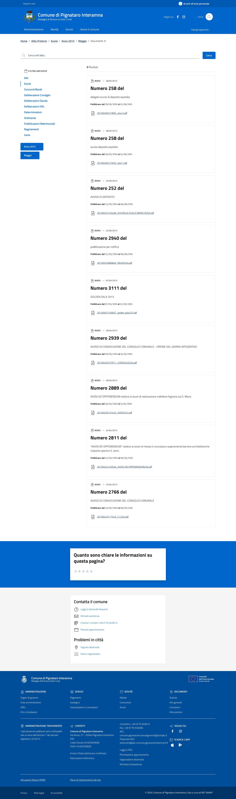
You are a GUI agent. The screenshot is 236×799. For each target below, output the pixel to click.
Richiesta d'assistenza (131, 764)
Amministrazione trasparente (41, 726)
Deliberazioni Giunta (35, 101)
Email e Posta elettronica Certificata (88, 753)
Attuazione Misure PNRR (32, 780)
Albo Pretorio (39, 41)
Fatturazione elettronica (82, 758)
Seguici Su (177, 726)
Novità (126, 691)
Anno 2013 (68, 41)
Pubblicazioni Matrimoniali (39, 124)
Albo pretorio (175, 712)
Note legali (39, 793)
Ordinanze (30, 118)
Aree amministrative (30, 702)
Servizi (76, 691)
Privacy (23, 793)
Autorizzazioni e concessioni (84, 707)
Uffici (22, 707)
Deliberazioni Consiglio (37, 95)
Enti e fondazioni (28, 712)
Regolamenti (31, 129)
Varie (27, 135)
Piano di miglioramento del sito (85, 780)
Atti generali (175, 702)
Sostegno (75, 702)
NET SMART (207, 792)
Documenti (178, 691)
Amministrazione (33, 691)
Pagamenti (75, 697)
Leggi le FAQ (126, 750)
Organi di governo (29, 697)
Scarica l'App (179, 739)
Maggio (82, 41)
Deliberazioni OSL (34, 106)
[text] (177, 16)
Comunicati (125, 702)
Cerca (209, 55)
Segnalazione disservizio (132, 759)
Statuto (173, 697)
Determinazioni (33, 112)
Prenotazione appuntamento (134, 754)
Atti (26, 78)
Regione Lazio (29, 3)
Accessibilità (56, 793)
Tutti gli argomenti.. (200, 29)
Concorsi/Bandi (33, 89)
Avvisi (54, 41)
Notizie (123, 697)
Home (23, 41)
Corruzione (174, 707)
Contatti (77, 726)
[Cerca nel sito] (209, 16)
